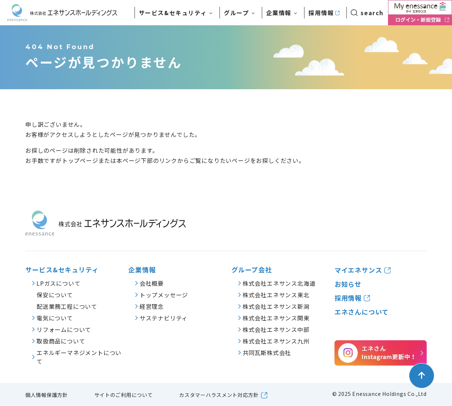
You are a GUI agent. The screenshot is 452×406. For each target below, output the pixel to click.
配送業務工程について (67, 306)
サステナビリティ (164, 318)
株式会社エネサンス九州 (276, 341)
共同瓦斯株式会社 (267, 352)
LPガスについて (58, 283)
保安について (55, 294)
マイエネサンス (358, 270)
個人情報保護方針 (46, 394)
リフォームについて (64, 329)
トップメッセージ (164, 294)
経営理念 (152, 306)
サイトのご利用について (123, 394)
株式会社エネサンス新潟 (276, 306)
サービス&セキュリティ (62, 269)
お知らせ (348, 284)
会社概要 (152, 283)
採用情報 (321, 12)
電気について (55, 318)
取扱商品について (61, 341)
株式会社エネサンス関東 (276, 318)
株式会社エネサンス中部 (276, 329)
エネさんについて (361, 311)
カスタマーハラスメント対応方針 (219, 394)
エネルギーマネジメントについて (79, 357)
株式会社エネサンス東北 (276, 294)
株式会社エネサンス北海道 (279, 283)
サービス (173, 13)
